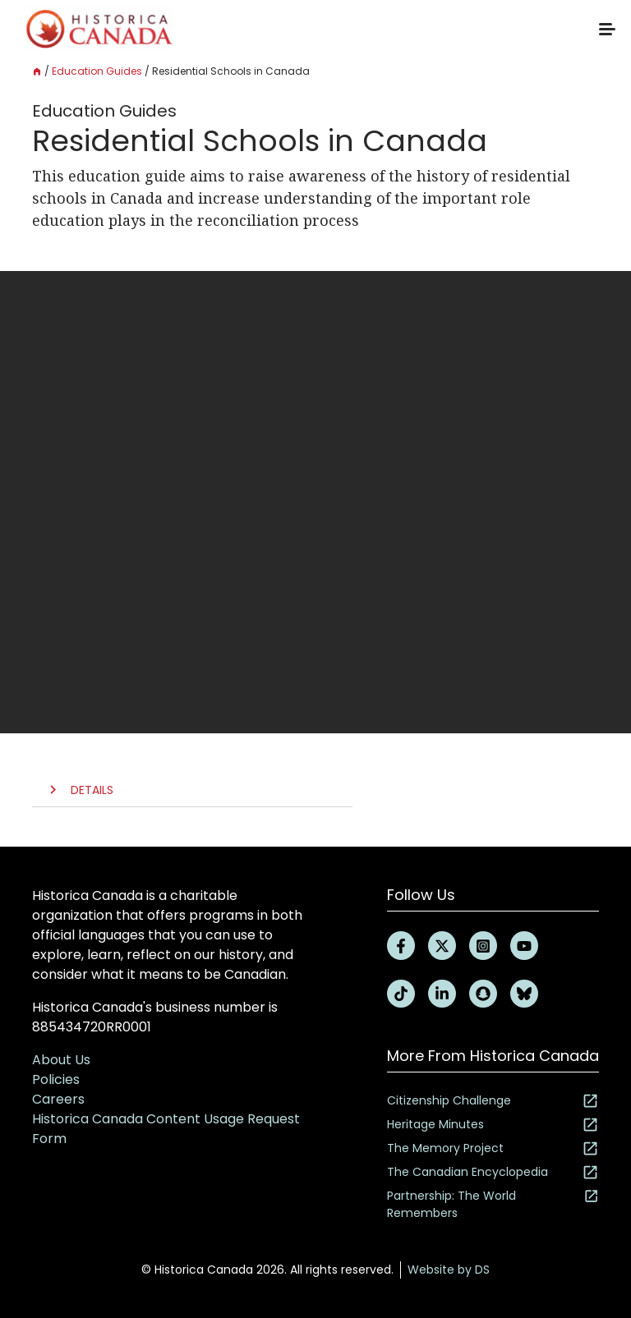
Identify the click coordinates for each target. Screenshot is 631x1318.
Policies (56, 1079)
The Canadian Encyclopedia (493, 1172)
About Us (61, 1059)
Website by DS (449, 1269)
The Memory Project (493, 1148)
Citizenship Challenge (493, 1100)
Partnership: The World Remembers (493, 1204)
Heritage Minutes (493, 1124)
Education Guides (97, 71)
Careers (58, 1099)
